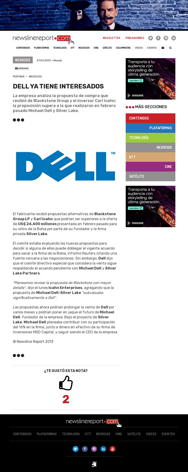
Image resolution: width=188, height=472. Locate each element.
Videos (139, 47)
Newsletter (111, 38)
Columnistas (123, 47)
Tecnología (139, 137)
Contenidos (139, 118)
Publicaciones (134, 38)
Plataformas (160, 128)
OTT (132, 157)
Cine (168, 166)
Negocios (35, 76)
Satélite (136, 176)
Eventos (152, 47)
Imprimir (21, 68)
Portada (18, 76)
